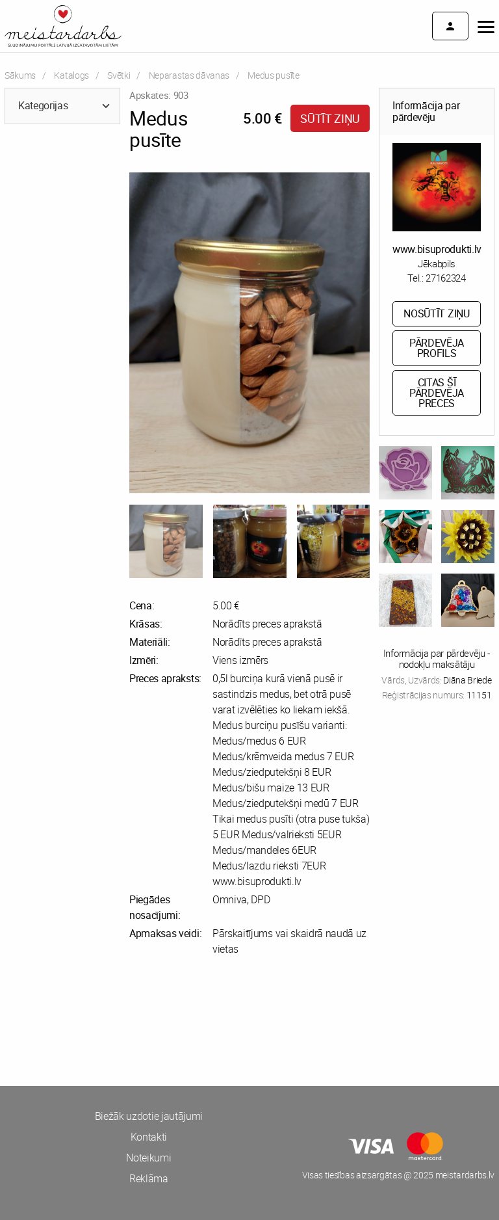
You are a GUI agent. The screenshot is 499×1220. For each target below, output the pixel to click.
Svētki (118, 75)
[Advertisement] (125, 1021)
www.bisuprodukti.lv (436, 249)
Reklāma (148, 1178)
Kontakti (149, 1137)
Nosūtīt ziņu (436, 313)
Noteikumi (148, 1157)
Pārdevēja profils (436, 348)
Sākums (20, 75)
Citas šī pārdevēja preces (436, 392)
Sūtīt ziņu (330, 118)
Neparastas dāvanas (189, 75)
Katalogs (71, 75)
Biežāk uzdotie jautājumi (149, 1116)
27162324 (445, 277)
